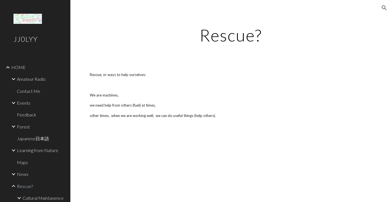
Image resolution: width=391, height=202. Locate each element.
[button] (384, 8)
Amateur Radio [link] (31, 79)
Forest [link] (23, 126)
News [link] (22, 174)
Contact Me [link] (28, 91)
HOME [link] (18, 67)
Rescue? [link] (25, 186)
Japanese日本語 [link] (33, 138)
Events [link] (23, 102)
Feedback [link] (26, 114)
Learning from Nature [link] (37, 150)
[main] (231, 35)
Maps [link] (22, 162)
